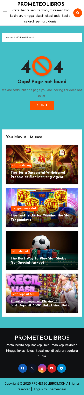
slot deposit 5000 (25, 294)
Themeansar (57, 389)
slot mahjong (21, 165)
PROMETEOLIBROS (40, 4)
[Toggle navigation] (5, 13)
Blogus (38, 389)
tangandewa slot (24, 208)
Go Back (42, 105)
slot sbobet (20, 251)
